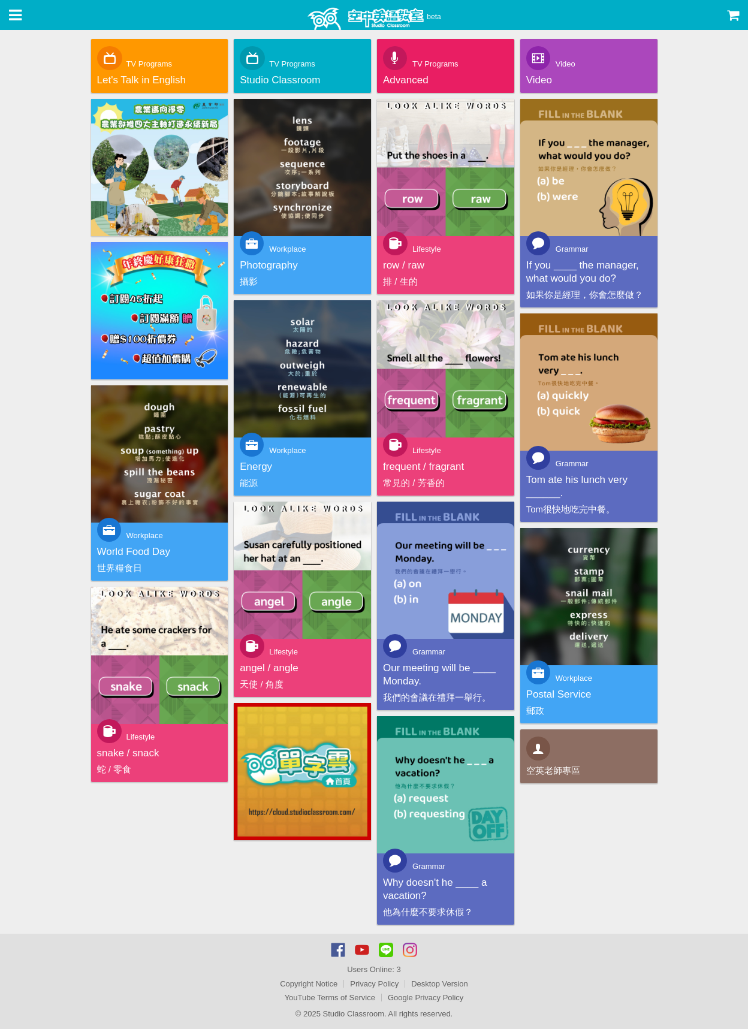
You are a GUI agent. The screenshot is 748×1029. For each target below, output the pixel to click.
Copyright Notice (308, 984)
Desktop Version (439, 984)
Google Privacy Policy (425, 997)
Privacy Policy (374, 984)
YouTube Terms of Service (330, 997)
